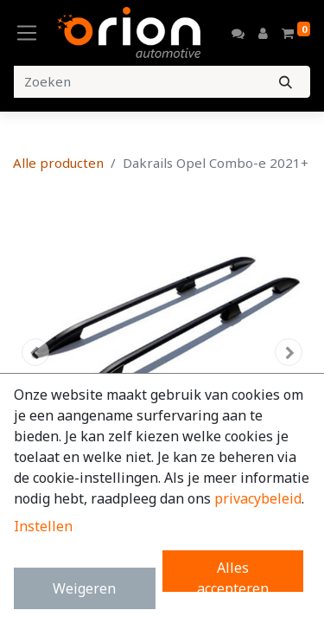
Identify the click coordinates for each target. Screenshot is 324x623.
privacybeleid (258, 498)
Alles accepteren (233, 575)
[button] (35, 352)
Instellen (43, 526)
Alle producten (58, 162)
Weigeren (84, 588)
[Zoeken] (285, 82)
